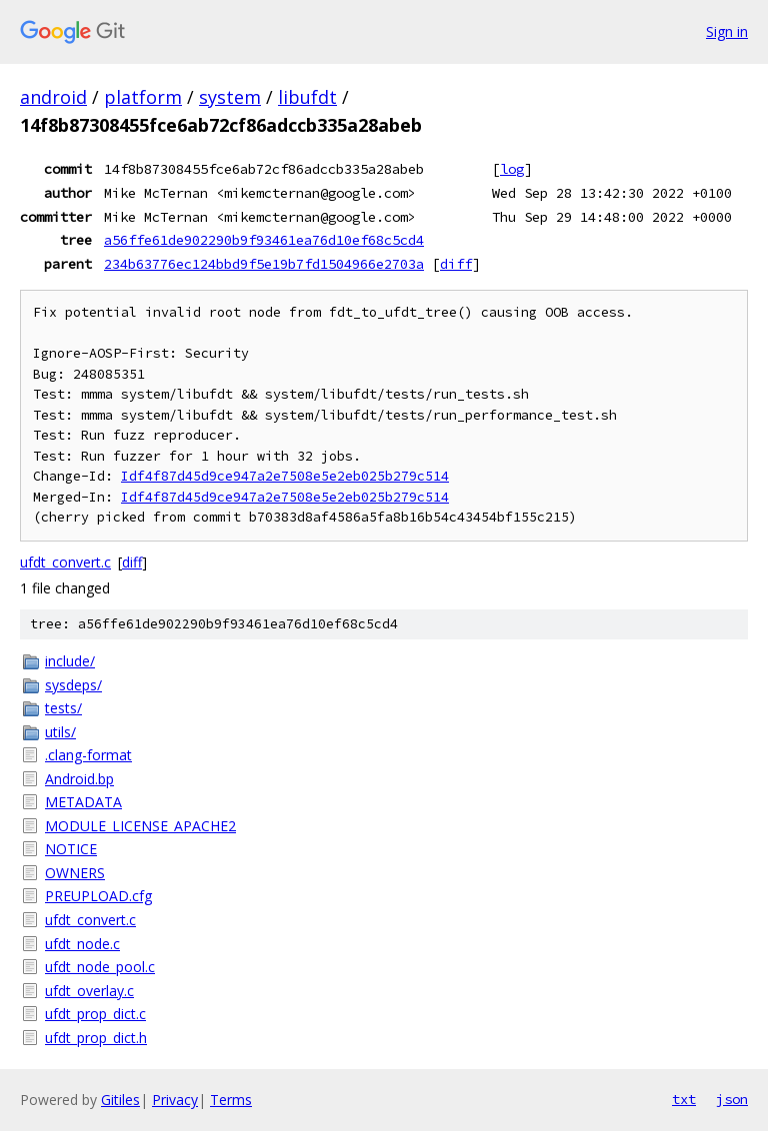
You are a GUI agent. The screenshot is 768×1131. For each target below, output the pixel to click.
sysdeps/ (73, 684)
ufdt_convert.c (65, 562)
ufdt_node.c (82, 943)
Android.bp (79, 778)
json (732, 1099)
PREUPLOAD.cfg (98, 895)
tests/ (63, 707)
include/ (70, 660)
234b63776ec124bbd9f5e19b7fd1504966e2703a (264, 264)
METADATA (83, 801)
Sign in (727, 31)
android (53, 97)
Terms (231, 1099)
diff (456, 264)
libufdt (307, 97)
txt (684, 1099)
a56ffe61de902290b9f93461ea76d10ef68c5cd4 (264, 240)
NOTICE (71, 848)
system (230, 97)
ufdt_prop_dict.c (95, 1013)
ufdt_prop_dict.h (96, 1037)
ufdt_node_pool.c (100, 966)
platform (143, 97)
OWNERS (75, 872)
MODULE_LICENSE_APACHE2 (140, 825)
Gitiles (120, 1099)
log (512, 169)
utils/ (60, 731)
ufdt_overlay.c (89, 990)
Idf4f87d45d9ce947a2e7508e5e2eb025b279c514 (285, 476)
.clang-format (88, 754)
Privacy (175, 1099)
